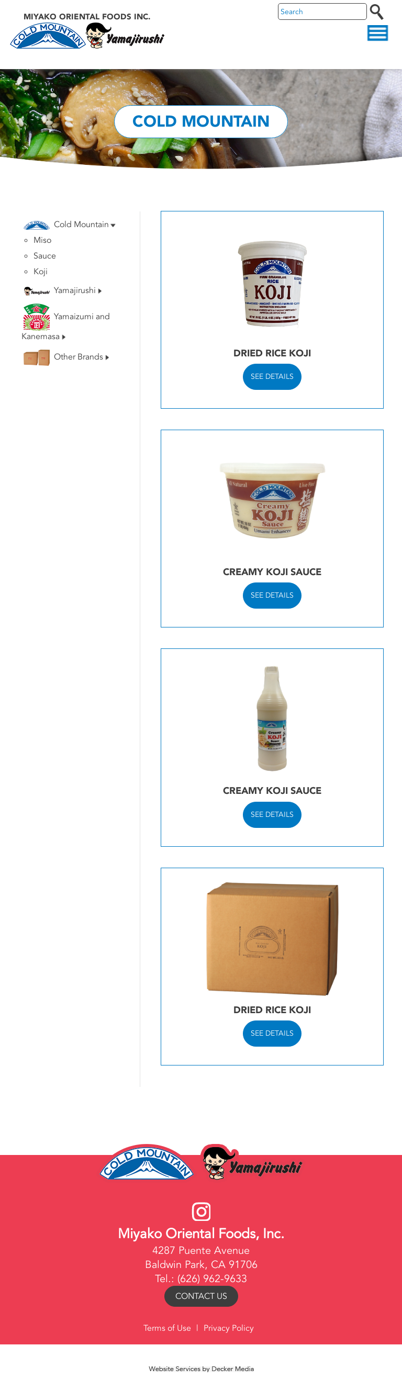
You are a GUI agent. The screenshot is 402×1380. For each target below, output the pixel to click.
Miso (42, 240)
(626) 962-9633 (212, 1279)
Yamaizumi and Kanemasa (65, 323)
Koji (41, 271)
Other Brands (66, 358)
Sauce (45, 256)
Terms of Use (167, 1328)
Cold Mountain (70, 224)
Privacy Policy (229, 1328)
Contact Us (201, 1296)
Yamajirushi (63, 290)
